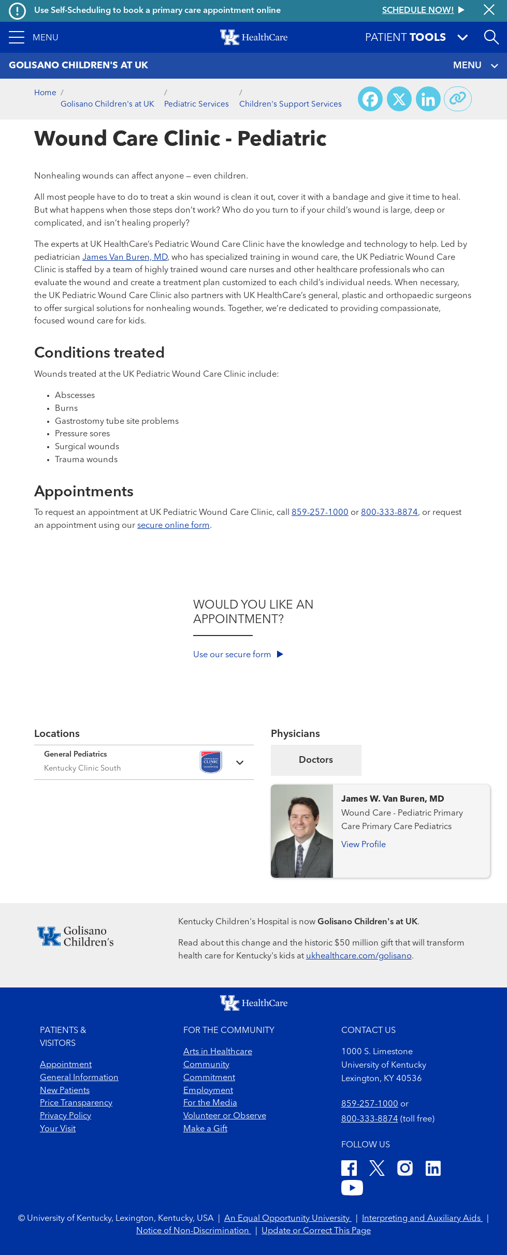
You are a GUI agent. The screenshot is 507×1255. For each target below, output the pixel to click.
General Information (79, 1078)
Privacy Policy (65, 1116)
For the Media (210, 1103)
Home (45, 93)
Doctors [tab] (316, 760)
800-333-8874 (389, 513)
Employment (208, 1091)
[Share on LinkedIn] (428, 98)
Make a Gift (205, 1129)
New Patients (65, 1091)
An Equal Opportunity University (288, 1219)
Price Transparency (76, 1103)
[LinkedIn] (433, 1170)
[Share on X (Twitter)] (399, 98)
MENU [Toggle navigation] (475, 66)
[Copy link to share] (458, 98)
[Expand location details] (144, 762)
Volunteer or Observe (224, 1116)
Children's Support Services (290, 104)
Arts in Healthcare (217, 1052)
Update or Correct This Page (316, 1231)
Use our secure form (238, 655)
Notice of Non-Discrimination (193, 1231)
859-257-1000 (320, 513)
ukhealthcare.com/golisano (359, 956)
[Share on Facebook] (370, 98)
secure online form (173, 526)
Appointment (66, 1065)
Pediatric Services (196, 104)
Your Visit (58, 1129)
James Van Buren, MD (124, 258)
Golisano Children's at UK (107, 104)
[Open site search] (491, 37)
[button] (33, 37)
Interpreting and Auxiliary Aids (422, 1219)
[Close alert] (489, 11)
